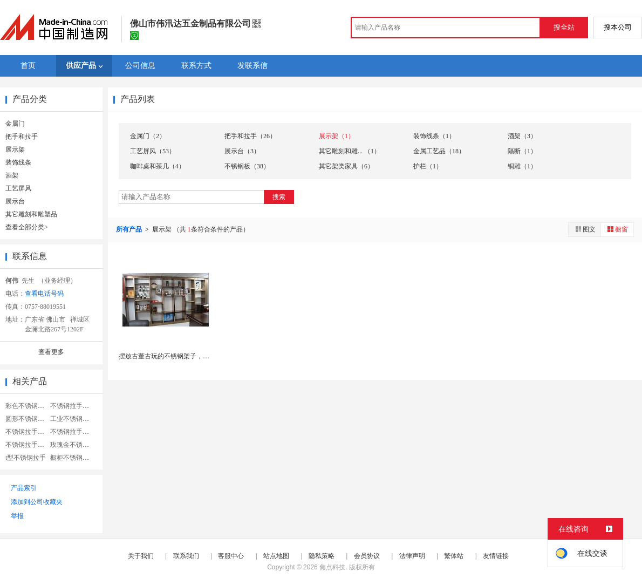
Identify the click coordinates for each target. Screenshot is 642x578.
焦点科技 (332, 567)
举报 (17, 516)
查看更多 (51, 352)
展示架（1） (336, 136)
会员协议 (367, 556)
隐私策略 (321, 556)
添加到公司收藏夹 (37, 502)
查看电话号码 (44, 293)
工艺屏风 (18, 188)
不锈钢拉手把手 (72, 432)
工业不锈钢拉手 (72, 419)
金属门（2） (148, 136)
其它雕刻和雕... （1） (349, 151)
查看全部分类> (26, 227)
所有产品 (130, 229)
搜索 (278, 197)
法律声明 (412, 556)
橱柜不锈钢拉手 (72, 457)
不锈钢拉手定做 (28, 432)
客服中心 (231, 556)
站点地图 (276, 556)
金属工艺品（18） (439, 151)
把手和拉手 (21, 136)
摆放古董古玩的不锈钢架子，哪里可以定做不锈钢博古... (199, 356)
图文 (585, 229)
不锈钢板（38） (247, 166)
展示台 (15, 201)
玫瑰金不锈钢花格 (76, 444)
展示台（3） (242, 151)
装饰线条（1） (434, 136)
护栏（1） (427, 166)
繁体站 (453, 556)
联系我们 (186, 556)
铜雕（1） (522, 166)
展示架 (15, 149)
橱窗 (617, 229)
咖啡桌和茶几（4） (157, 166)
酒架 (11, 175)
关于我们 (141, 556)
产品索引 (24, 488)
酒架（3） (522, 136)
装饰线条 (18, 162)
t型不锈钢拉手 (25, 457)
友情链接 (496, 556)
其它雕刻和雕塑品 (31, 214)
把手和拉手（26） (250, 136)
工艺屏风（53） (152, 151)
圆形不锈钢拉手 (28, 419)
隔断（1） (522, 151)
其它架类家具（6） (346, 166)
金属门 (15, 123)
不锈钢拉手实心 (72, 406)
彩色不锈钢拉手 (28, 406)
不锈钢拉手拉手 (28, 444)
